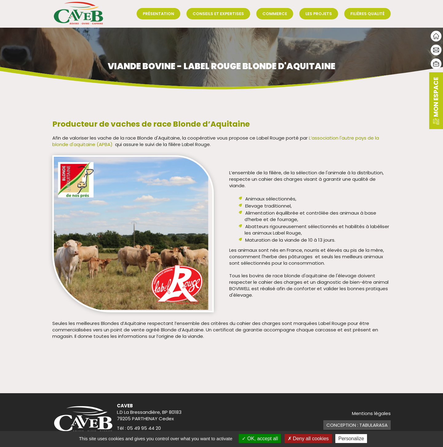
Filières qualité (367, 14)
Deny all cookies (308, 438)
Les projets (318, 14)
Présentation (158, 14)
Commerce (274, 14)
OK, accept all (260, 438)
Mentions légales (371, 413)
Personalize (351, 438)
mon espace (436, 101)
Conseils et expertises (218, 14)
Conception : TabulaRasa (357, 425)
